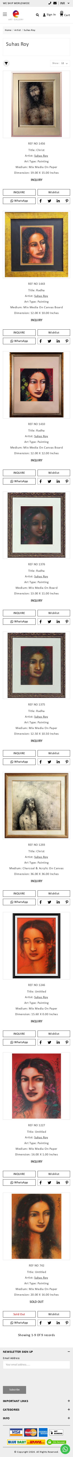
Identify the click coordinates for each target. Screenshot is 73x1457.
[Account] (48, 14)
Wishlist (53, 192)
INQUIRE (19, 192)
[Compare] (54, 3)
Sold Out (19, 1314)
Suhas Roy (41, 155)
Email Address (11, 1358)
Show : (56, 63)
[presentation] (25, 1377)
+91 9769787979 (49, 3)
